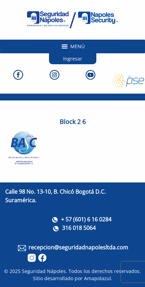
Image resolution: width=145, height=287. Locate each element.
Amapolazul (97, 278)
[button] (77, 46)
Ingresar (72, 58)
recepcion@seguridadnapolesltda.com (78, 247)
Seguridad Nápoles (44, 271)
